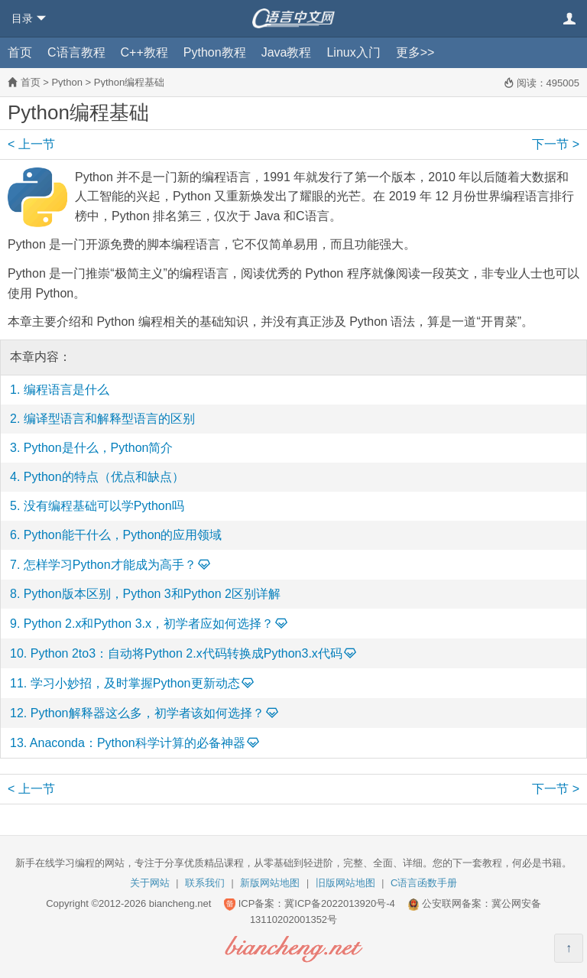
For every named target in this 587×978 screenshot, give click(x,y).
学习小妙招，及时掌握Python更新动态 (135, 683)
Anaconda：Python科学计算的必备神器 (137, 742)
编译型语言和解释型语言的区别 (109, 418)
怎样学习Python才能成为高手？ (110, 564)
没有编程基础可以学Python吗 (104, 505)
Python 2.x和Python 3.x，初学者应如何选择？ (149, 623)
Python (66, 82)
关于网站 (150, 883)
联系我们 (205, 883)
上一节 (31, 144)
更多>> (415, 52)
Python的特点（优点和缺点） (104, 476)
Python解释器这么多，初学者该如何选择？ (147, 713)
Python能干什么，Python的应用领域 (123, 534)
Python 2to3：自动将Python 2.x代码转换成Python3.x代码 (186, 653)
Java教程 (286, 52)
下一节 (555, 144)
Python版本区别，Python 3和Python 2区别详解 (152, 593)
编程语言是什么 (66, 389)
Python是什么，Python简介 (99, 447)
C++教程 (144, 52)
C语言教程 (76, 52)
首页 (20, 52)
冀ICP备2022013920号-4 (339, 903)
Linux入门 (353, 52)
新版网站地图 (270, 883)
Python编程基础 (129, 82)
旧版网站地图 (345, 883)
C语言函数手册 (424, 883)
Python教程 (214, 52)
